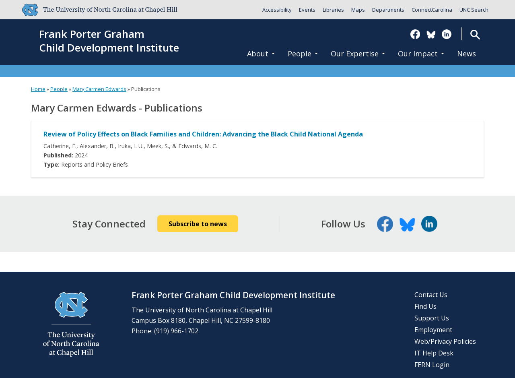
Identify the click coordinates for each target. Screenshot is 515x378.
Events (307, 9)
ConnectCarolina (432, 9)
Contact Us (430, 294)
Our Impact (421, 53)
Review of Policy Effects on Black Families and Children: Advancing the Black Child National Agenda (203, 134)
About (261, 53)
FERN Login (431, 364)
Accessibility (277, 9)
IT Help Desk (433, 353)
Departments (388, 9)
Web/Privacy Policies (445, 341)
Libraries (333, 9)
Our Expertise (358, 53)
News (466, 53)
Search (475, 34)
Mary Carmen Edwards (99, 89)
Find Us (425, 306)
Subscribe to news (198, 223)
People (303, 53)
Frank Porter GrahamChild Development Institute (109, 41)
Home (38, 89)
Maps (358, 9)
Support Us (431, 318)
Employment (433, 329)
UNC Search (473, 9)
